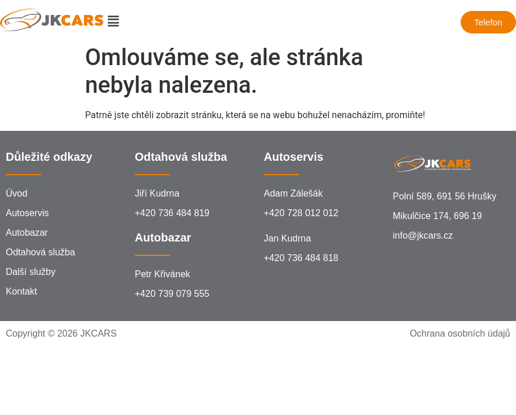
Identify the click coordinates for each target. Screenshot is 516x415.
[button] (113, 22)
